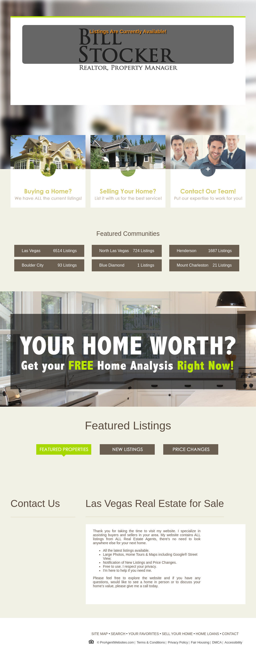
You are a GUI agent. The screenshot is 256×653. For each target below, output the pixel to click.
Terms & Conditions (151, 642)
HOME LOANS (207, 634)
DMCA (217, 642)
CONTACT (230, 634)
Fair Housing (200, 642)
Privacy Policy (178, 642)
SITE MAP (100, 634)
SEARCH (118, 634)
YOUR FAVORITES (143, 634)
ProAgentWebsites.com (117, 642)
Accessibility (233, 642)
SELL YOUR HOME (177, 634)
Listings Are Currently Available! (128, 31)
